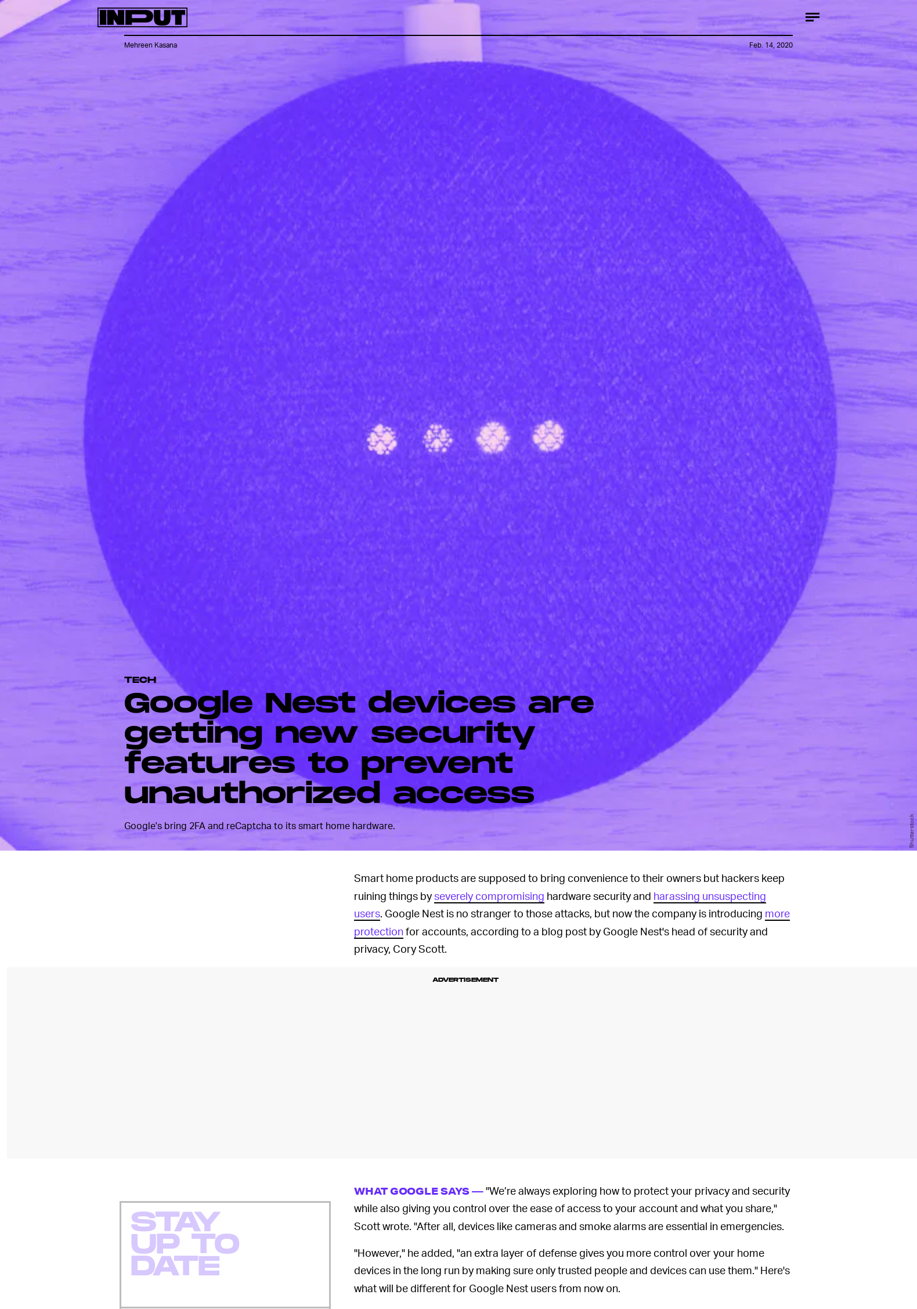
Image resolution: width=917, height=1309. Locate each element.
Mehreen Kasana (150, 45)
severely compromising (489, 895)
